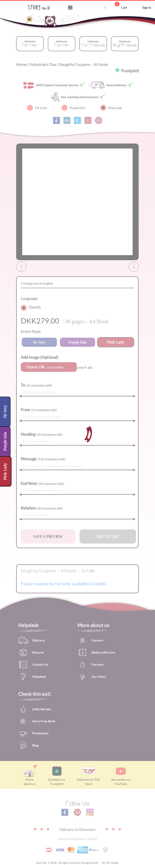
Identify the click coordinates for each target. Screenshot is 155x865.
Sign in (141, 7)
